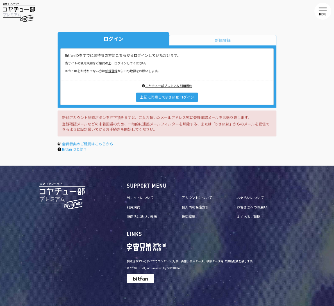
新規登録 (111, 71)
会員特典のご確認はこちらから (87, 144)
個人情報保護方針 (195, 207)
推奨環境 (188, 216)
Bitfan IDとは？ (74, 150)
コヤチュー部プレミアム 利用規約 (167, 86)
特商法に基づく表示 (142, 216)
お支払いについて (250, 197)
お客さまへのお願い (252, 207)
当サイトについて (140, 197)
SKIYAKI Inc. (174, 268)
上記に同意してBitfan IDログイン (167, 98)
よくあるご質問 (248, 216)
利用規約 (133, 207)
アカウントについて (197, 197)
